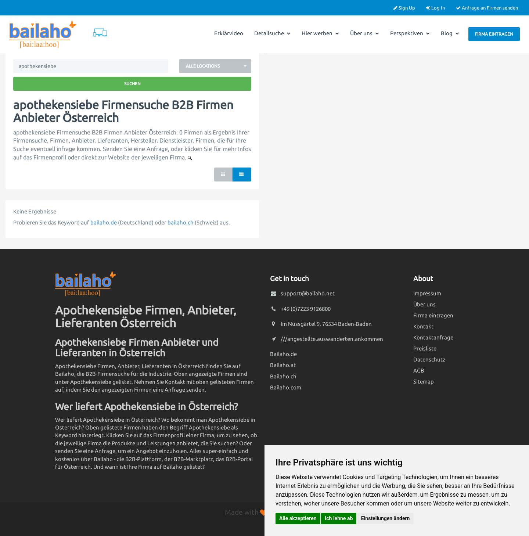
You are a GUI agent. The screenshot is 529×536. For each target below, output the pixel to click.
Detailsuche (272, 33)
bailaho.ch (181, 222)
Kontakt (423, 326)
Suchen (132, 83)
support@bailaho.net (308, 293)
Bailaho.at (283, 365)
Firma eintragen (494, 34)
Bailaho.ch (283, 376)
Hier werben (320, 33)
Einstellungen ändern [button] (385, 518)
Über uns (364, 33)
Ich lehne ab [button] (339, 518)
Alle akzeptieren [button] (298, 518)
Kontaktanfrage (433, 337)
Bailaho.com (285, 387)
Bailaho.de (283, 354)
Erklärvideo (228, 33)
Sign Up (404, 7)
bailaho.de (103, 222)
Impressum (427, 293)
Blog (450, 33)
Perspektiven (410, 33)
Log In (435, 7)
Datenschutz (429, 359)
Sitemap (423, 381)
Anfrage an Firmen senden (487, 7)
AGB (418, 370)
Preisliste (424, 348)
